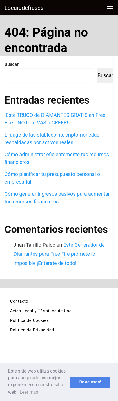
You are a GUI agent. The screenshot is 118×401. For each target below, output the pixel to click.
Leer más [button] (29, 392)
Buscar (12, 64)
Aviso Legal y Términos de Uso (41, 311)
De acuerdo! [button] (90, 382)
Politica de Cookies (29, 320)
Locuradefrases (24, 8)
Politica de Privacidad (32, 330)
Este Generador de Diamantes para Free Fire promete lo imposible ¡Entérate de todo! (59, 254)
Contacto (19, 301)
